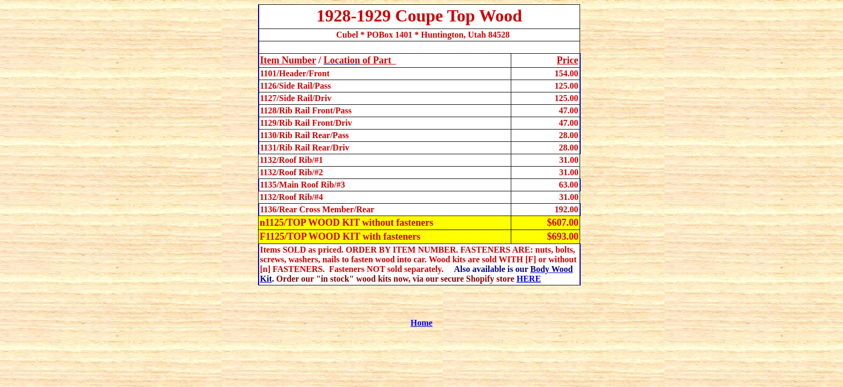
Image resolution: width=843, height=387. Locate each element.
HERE (529, 278)
